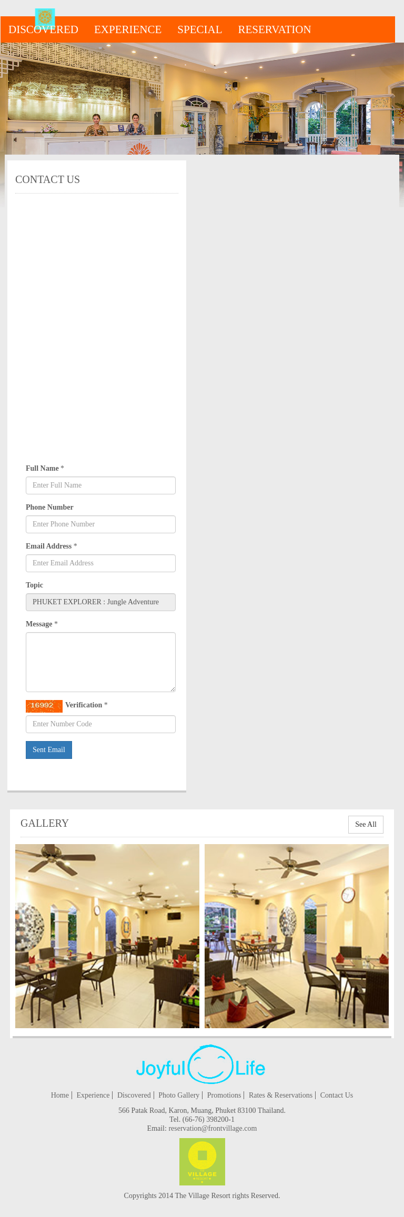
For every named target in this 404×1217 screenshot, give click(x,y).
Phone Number (50, 507)
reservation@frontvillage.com (212, 1128)
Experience (127, 29)
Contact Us (337, 1095)
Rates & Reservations (280, 1095)
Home (60, 1095)
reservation (274, 29)
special (199, 29)
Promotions (224, 1095)
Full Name (42, 468)
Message (39, 624)
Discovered (43, 29)
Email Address (49, 546)
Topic (34, 585)
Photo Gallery (178, 1095)
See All (366, 824)
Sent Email (49, 750)
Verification (64, 706)
